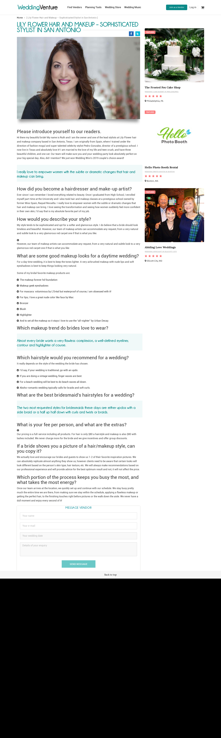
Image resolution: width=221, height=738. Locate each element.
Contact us (139, 618)
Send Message (78, 564)
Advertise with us (142, 611)
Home (20, 17)
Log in (193, 7)
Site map (107, 611)
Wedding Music (139, 7)
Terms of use (78, 614)
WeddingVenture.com (119, 644)
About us (139, 614)
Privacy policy (78, 618)
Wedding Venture (110, 588)
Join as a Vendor (176, 7)
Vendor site (108, 618)
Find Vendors (75, 7)
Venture (38, 7)
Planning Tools (96, 7)
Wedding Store (118, 7)
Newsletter (108, 614)
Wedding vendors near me (84, 611)
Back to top (110, 574)
